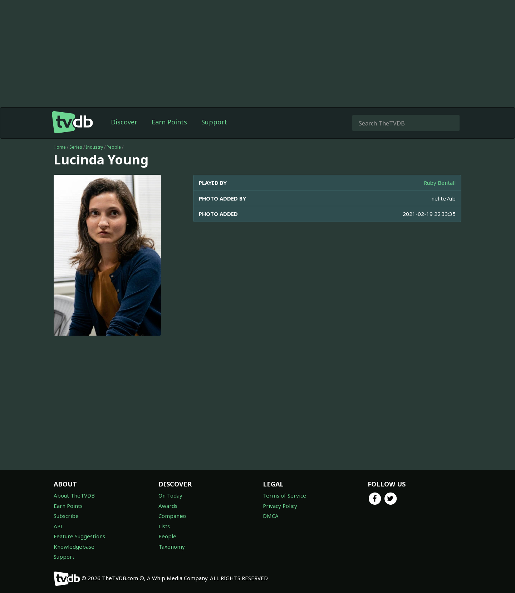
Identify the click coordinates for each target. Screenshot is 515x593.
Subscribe (66, 515)
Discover (124, 122)
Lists (164, 526)
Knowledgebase (74, 546)
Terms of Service (284, 495)
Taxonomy (171, 546)
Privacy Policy (280, 505)
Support (214, 122)
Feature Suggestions (79, 536)
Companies (172, 515)
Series (75, 147)
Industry (94, 147)
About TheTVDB (74, 495)
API (58, 526)
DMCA (271, 515)
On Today (170, 495)
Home (60, 147)
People (114, 147)
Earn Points (169, 122)
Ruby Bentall (440, 182)
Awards (167, 505)
